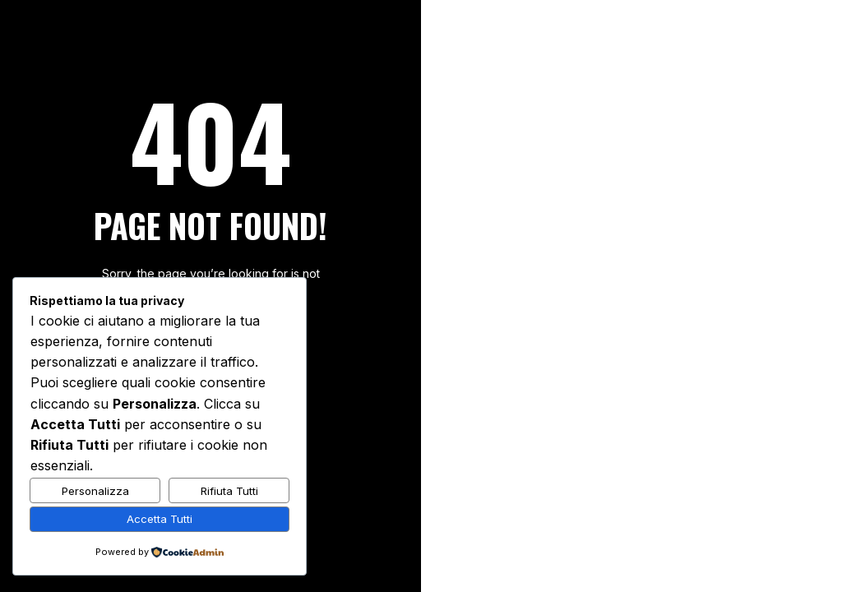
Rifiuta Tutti (229, 490)
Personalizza (95, 490)
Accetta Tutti (159, 518)
